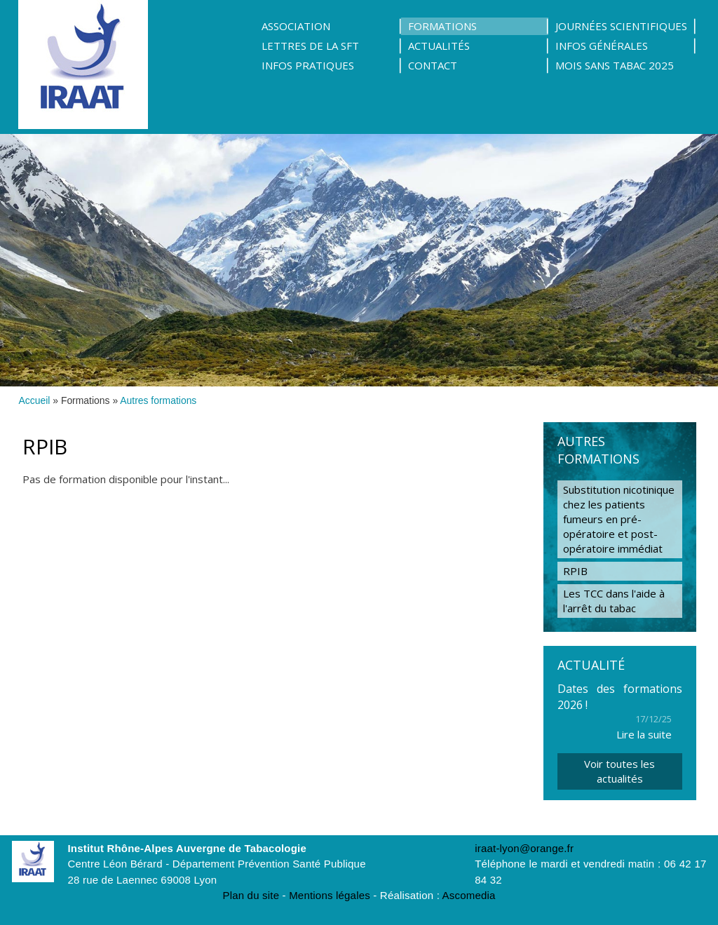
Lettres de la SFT (310, 46)
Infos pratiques (308, 65)
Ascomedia (469, 895)
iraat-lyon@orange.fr (524, 848)
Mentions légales (329, 895)
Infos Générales (601, 46)
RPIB (575, 571)
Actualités (439, 46)
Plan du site (250, 895)
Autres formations (158, 400)
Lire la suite (644, 734)
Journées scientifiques (621, 26)
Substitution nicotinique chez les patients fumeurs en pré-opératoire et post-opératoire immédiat (619, 518)
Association (296, 26)
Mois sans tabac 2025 (614, 65)
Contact (432, 65)
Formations (442, 26)
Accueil (34, 400)
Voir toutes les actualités (619, 771)
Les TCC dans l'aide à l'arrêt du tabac (614, 600)
